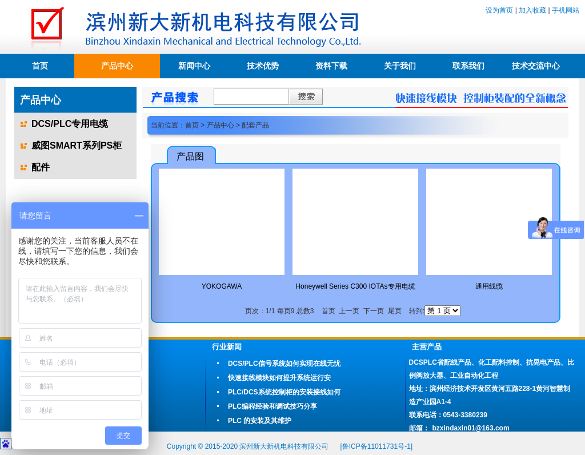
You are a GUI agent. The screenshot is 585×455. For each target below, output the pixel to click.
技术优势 (263, 65)
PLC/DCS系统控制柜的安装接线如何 (284, 392)
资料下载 (331, 65)
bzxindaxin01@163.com (471, 428)
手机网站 (565, 10)
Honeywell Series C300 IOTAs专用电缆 (355, 286)
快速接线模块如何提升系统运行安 (279, 378)
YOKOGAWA (222, 286)
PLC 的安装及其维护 (259, 421)
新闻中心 (194, 65)
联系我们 (468, 65)
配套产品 (255, 125)
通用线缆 (489, 286)
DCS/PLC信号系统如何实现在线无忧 (284, 364)
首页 (40, 65)
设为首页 (499, 10)
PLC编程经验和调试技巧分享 (272, 406)
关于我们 (400, 65)
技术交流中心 (536, 65)
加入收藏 (532, 10)
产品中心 (117, 65)
